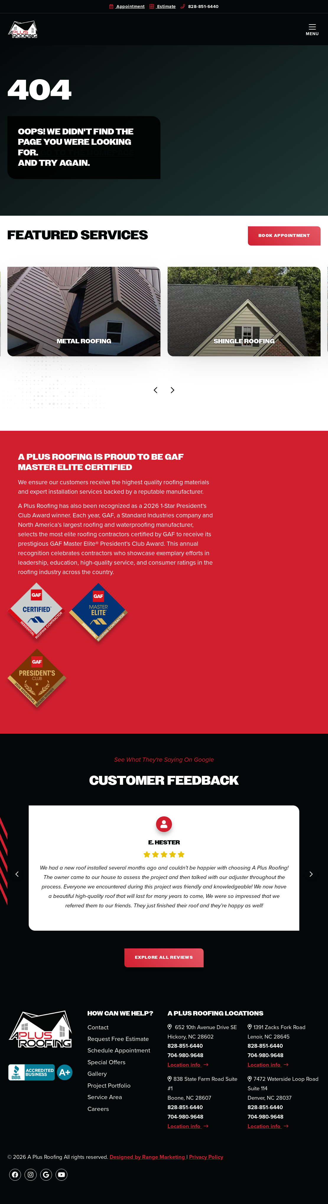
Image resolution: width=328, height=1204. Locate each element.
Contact (98, 1029)
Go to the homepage (88, 152)
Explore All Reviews (164, 959)
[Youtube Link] (62, 1177)
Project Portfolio (109, 1087)
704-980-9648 (186, 1057)
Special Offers (106, 1063)
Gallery (97, 1075)
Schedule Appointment (118, 1052)
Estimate (163, 6)
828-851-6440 (200, 6)
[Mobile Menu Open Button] (312, 29)
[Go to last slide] (155, 391)
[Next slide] (172, 391)
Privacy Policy (207, 1159)
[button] (83, 312)
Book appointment (284, 236)
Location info (188, 1066)
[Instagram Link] (31, 1177)
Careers (98, 1110)
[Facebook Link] (15, 1177)
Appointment (126, 6)
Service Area (104, 1098)
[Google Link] (46, 1177)
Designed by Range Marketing (148, 1159)
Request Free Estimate (118, 1040)
